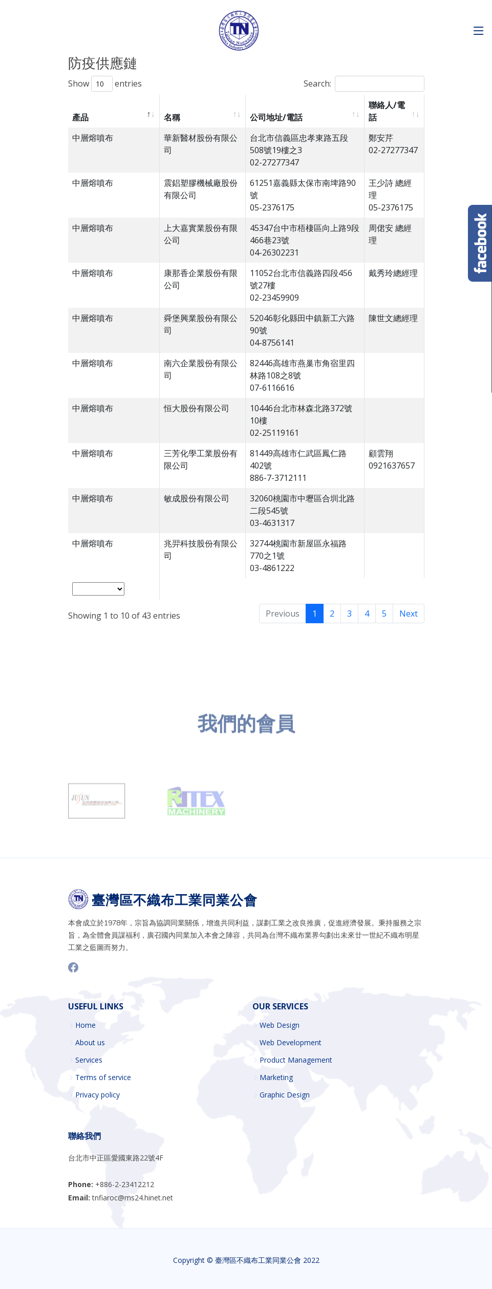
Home (85, 1025)
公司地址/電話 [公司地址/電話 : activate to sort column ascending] (276, 117)
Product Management (296, 1060)
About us (90, 1042)
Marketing (276, 1077)
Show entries (105, 84)
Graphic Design (285, 1094)
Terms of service (103, 1077)
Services (88, 1060)
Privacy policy (97, 1094)
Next (408, 613)
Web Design (280, 1025)
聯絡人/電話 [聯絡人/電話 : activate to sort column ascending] (387, 111)
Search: (364, 84)
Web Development (291, 1042)
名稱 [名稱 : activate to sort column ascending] (172, 117)
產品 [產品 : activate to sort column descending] (80, 117)
